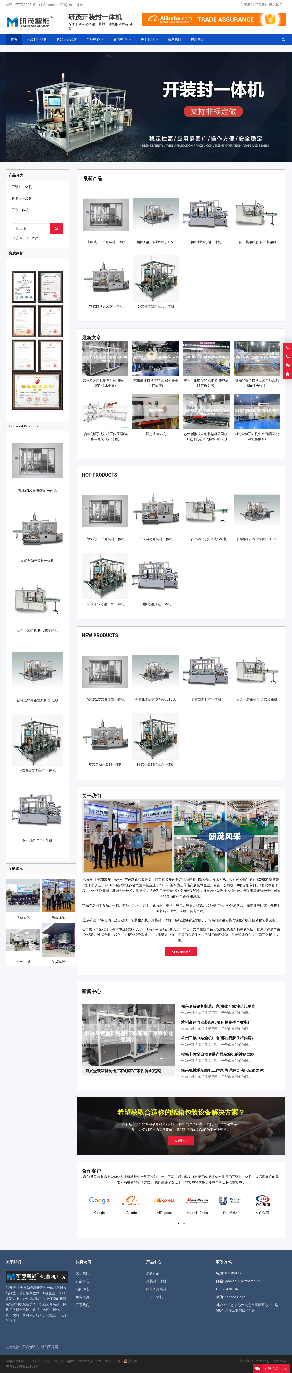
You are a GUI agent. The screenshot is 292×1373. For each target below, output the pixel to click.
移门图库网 (49, 1347)
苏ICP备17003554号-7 (106, 1361)
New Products (100, 635)
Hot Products (99, 475)
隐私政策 (279, 1361)
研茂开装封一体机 (46, 1361)
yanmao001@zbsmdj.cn (65, 5)
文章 (17, 238)
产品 (32, 238)
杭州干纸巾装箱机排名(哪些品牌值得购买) (217, 1038)
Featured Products (23, 426)
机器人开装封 (22, 198)
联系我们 (261, 5)
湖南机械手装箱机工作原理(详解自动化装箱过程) (222, 1070)
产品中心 (82, 1281)
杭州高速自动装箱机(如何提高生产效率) (215, 1022)
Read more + (181, 951)
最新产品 (92, 178)
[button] (137, 155)
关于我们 (247, 5)
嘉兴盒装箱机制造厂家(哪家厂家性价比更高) (219, 1006)
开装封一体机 (22, 187)
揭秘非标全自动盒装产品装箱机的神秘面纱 (217, 1054)
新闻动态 (82, 1289)
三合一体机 (20, 210)
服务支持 (82, 1297)
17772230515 (24, 5)
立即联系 (181, 1140)
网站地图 (276, 5)
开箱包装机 (30, 1347)
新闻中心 (91, 991)
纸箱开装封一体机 (43, 1288)
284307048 (230, 1289)
